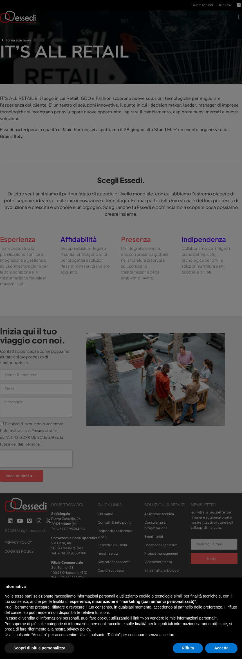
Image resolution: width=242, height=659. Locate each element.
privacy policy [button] (78, 629)
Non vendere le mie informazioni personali (178, 618)
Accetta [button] (221, 648)
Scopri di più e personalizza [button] (39, 648)
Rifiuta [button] (188, 648)
